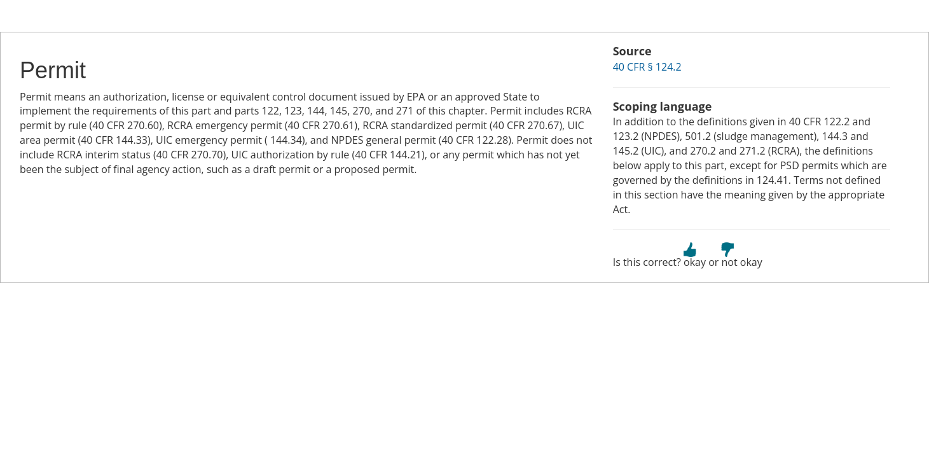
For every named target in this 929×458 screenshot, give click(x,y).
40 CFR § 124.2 (647, 67)
